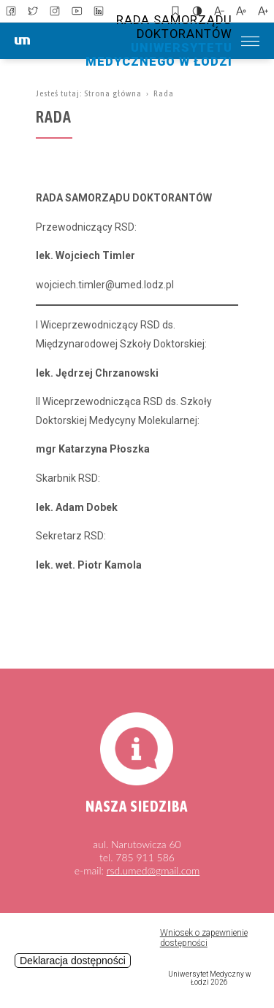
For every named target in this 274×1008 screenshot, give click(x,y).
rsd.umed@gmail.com (153, 870)
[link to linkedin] (99, 11)
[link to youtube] (77, 11)
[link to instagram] (55, 11)
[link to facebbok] (11, 11)
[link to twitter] (33, 11)
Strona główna (113, 93)
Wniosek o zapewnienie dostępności (204, 938)
